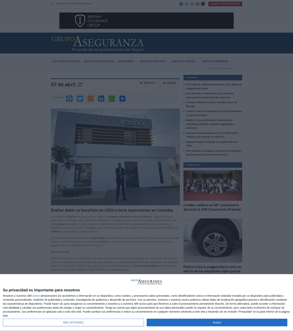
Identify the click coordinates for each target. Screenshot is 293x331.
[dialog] (146, 302)
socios (36, 295)
